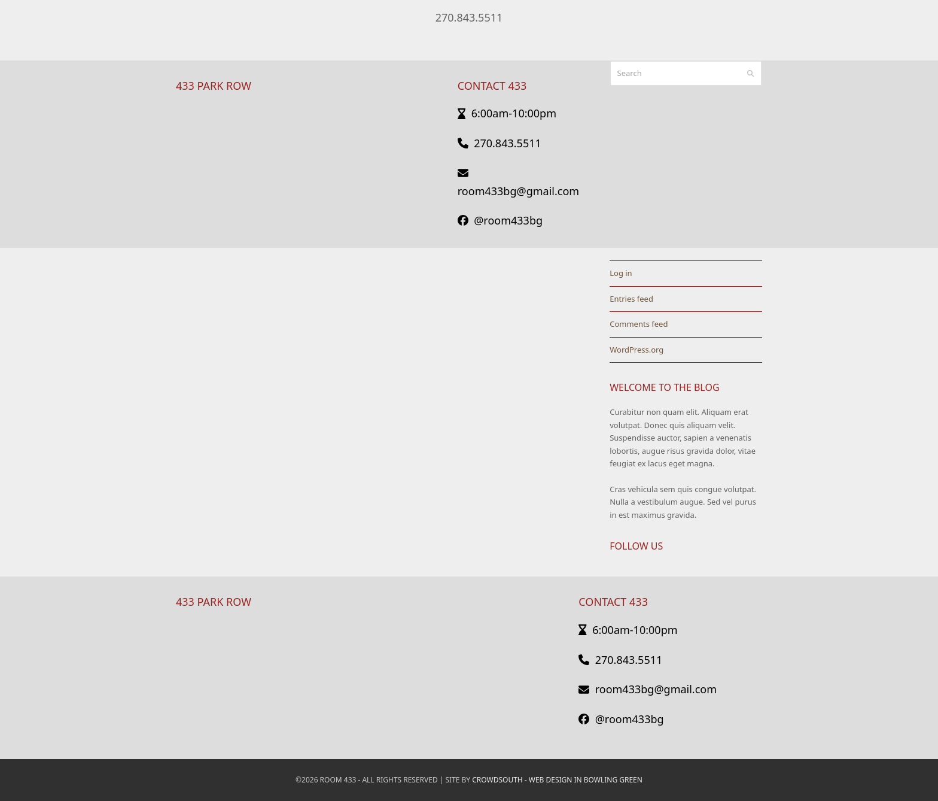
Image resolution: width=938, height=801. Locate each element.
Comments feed (639, 323)
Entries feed (631, 298)
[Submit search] (750, 73)
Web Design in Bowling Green (585, 780)
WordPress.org (636, 349)
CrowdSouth (497, 780)
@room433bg (500, 220)
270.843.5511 (469, 17)
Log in (621, 273)
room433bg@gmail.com (647, 689)
